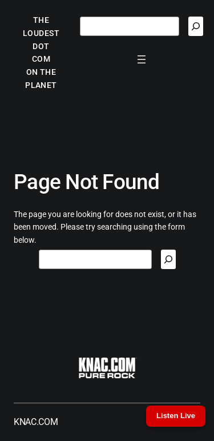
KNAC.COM (36, 421)
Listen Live (175, 415)
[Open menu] (141, 59)
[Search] (195, 26)
